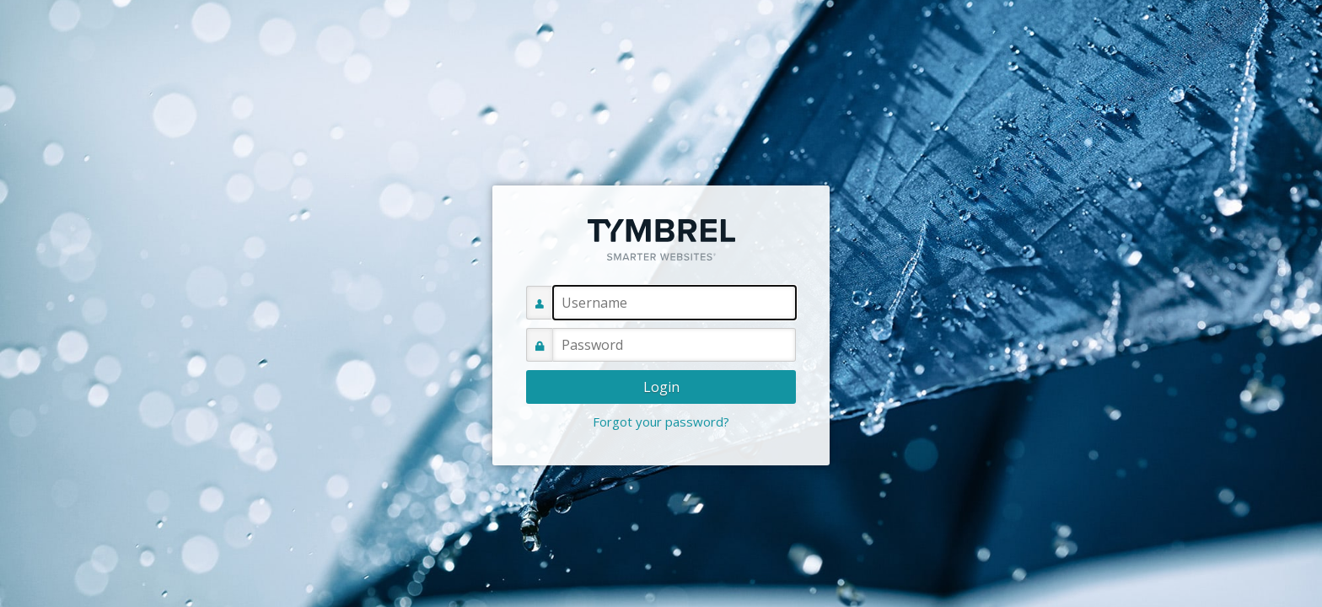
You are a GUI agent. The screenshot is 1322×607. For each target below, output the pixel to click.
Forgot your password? (661, 421)
